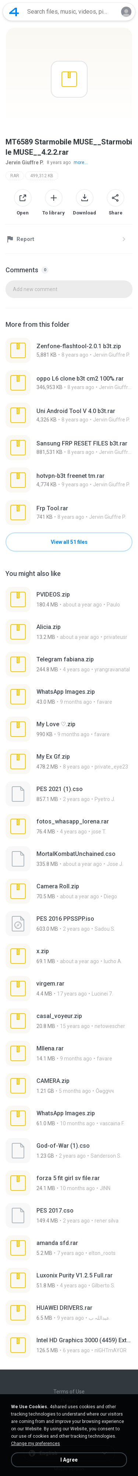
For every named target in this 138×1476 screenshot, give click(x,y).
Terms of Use (69, 1392)
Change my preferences (35, 1443)
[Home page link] (14, 11)
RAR (14, 175)
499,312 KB (41, 175)
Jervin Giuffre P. (25, 162)
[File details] (69, 350)
